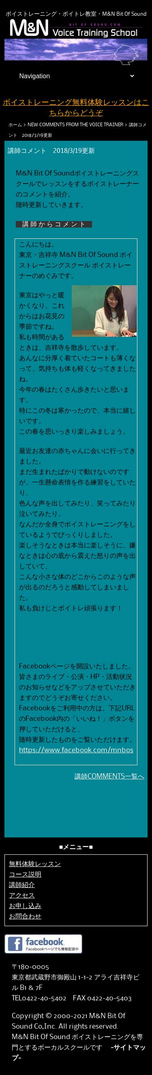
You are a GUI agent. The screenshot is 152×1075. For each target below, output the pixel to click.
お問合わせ (25, 916)
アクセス (22, 895)
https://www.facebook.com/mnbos (76, 750)
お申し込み (25, 906)
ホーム (15, 125)
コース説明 (25, 874)
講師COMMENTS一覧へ (109, 776)
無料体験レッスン (35, 864)
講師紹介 (22, 885)
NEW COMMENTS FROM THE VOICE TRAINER (75, 125)
